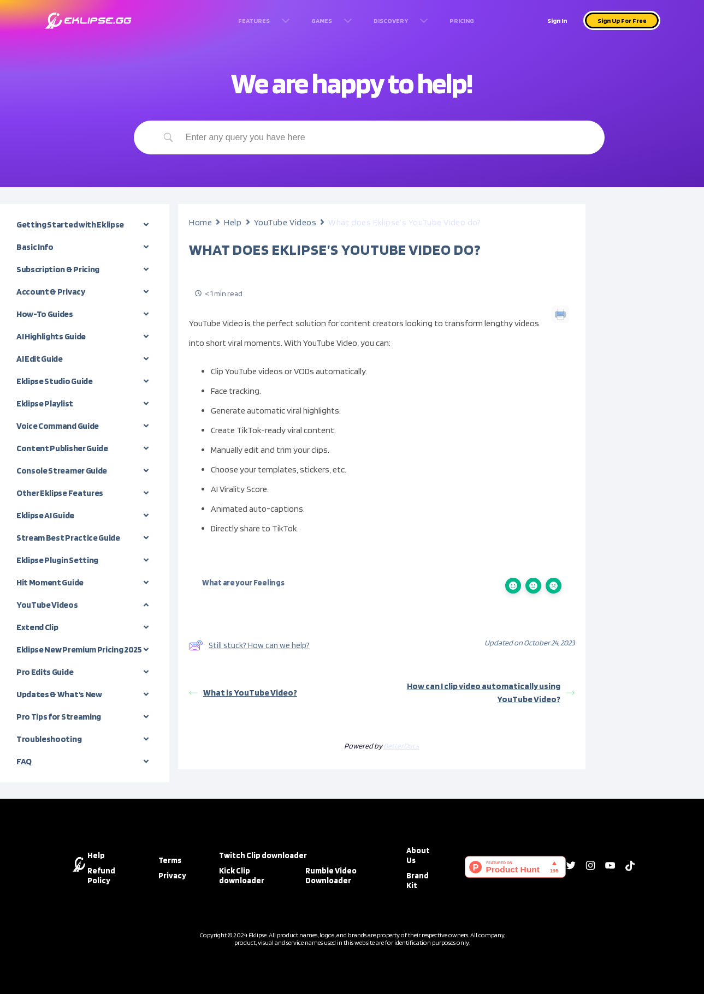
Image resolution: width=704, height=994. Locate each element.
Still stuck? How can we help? (249, 645)
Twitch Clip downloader (263, 855)
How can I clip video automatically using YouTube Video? (491, 692)
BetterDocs (401, 745)
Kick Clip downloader (241, 875)
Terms (169, 860)
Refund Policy (101, 875)
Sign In (557, 20)
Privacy (172, 876)
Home (200, 222)
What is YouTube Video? (243, 692)
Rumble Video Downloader (331, 875)
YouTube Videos (285, 222)
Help (232, 222)
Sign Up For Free (622, 20)
